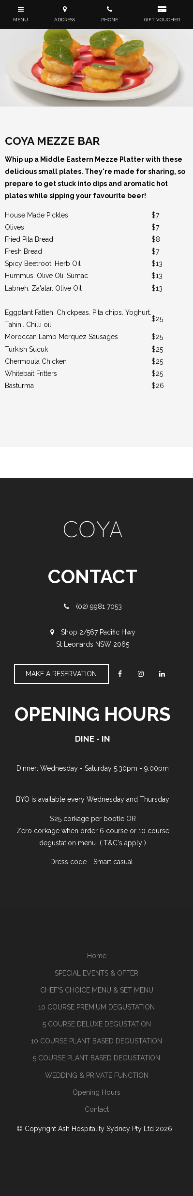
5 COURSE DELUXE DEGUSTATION (97, 1024)
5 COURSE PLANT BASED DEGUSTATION (96, 1058)
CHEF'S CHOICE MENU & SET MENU (96, 990)
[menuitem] (96, 955)
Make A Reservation (61, 674)
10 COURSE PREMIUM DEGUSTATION (96, 1007)
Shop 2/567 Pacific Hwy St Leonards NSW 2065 (95, 638)
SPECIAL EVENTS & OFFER (96, 973)
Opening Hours (96, 1092)
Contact (97, 1109)
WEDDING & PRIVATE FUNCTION (96, 1075)
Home (96, 956)
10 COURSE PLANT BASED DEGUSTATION (96, 1041)
